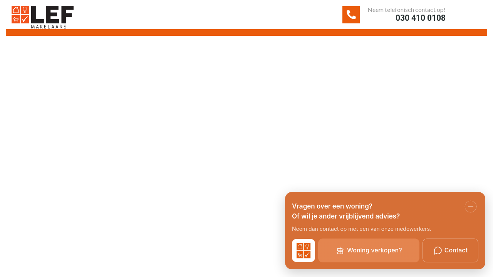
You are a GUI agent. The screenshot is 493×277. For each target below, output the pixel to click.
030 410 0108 (404, 20)
